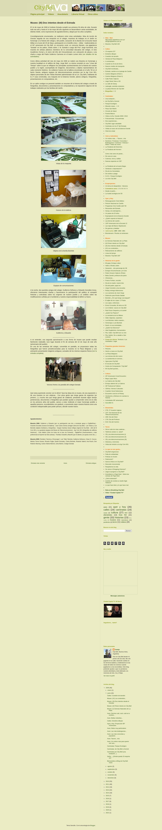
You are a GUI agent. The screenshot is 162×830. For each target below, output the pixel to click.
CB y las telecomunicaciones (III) (116, 439)
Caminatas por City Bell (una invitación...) (116, 752)
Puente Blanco (110, 113)
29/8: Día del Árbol (111, 417)
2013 (107, 790)
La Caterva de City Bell (112, 381)
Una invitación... (110, 99)
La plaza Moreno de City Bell (114, 89)
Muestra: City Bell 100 (112, 44)
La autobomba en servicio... (114, 358)
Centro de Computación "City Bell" (116, 366)
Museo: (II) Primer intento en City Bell (119, 706)
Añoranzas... (109, 278)
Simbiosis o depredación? (113, 168)
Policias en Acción (111, 457)
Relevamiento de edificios (113, 251)
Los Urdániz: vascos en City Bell (115, 308)
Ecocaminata (119, 118)
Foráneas (115, 141)
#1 (112, 403)
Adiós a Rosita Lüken (112, 265)
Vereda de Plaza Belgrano (113, 59)
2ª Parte (123, 300)
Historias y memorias (112, 442)
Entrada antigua (91, 463)
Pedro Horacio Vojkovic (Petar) (115, 273)
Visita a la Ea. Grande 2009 (114, 116)
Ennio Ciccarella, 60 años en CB (115, 305)
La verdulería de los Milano (114, 315)
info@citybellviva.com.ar (113, 41)
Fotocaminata (109, 118)
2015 (107, 795)
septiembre (111, 769)
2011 (123, 231)
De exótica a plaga (111, 173)
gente (106, 517)
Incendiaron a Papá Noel (113, 474)
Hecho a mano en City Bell (114, 351)
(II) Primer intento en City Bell (114, 243)
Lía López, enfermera (112, 303)
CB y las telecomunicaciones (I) (115, 434)
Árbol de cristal (110, 131)
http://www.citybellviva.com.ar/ (115, 40)
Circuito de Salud (110, 111)
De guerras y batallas (112, 228)
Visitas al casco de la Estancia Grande (117, 128)
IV (124, 188)
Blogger (92, 825)
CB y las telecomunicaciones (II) (115, 437)
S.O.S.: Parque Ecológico (113, 176)
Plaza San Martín (111, 108)
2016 (107, 798)
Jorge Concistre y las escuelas (115, 288)
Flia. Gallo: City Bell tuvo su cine (115, 333)
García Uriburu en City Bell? (114, 462)
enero (110, 690)
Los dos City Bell (110, 178)
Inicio (65, 463)
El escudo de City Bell (112, 364)
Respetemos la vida (111, 467)
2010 (126, 116)
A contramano (109, 61)
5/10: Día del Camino (112, 422)
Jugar (115, 341)
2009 (115, 231)
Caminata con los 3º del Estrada (115, 126)
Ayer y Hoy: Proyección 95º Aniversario (116, 724)
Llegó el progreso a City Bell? (114, 472)
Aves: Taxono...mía (113, 738)
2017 (107, 801)
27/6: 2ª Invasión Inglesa (113, 410)
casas (105, 513)
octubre (110, 772)
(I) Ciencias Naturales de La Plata (116, 241)
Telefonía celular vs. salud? (114, 432)
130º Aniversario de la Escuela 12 (116, 223)
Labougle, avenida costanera (114, 86)
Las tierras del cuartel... (112, 221)
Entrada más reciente (38, 463)
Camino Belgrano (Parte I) (113, 74)
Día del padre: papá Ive (112, 285)
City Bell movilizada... (112, 69)
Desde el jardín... (110, 191)
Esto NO (123, 515)
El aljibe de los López (112, 300)
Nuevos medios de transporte (114, 66)
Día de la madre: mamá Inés (114, 283)
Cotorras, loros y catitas (113, 158)
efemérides (108, 515)
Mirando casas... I (111, 106)
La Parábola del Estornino (113, 147)
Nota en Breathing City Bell (114, 490)
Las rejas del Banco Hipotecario (115, 226)
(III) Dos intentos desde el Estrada (116, 246)
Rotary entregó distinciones (114, 290)
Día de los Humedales (112, 171)
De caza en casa (110, 156)
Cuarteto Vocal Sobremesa (114, 391)
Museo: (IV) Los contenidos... (116, 698)
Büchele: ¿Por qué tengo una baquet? (117, 298)
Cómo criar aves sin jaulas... (114, 154)
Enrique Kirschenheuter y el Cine (116, 271)
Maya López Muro (111, 378)
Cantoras (118, 143)
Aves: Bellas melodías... (115, 718)
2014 (107, 793)
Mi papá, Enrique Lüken (113, 263)
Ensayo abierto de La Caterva (115, 383)
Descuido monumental (112, 464)
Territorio (121, 339)
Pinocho (108, 349)
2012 (107, 787)
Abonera (125, 186)
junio (109, 693)
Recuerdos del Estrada (112, 208)
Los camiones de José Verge (114, 293)
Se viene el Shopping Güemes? (115, 469)
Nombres (108, 141)
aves (105, 507)
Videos (51, 14)
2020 (107, 810)
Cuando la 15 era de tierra (113, 64)
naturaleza (124, 520)
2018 (107, 804)
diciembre (111, 778)
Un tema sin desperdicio (113, 186)
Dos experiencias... (111, 121)
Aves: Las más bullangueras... (117, 731)
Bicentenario (109, 233)
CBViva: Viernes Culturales (114, 388)
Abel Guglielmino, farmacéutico (115, 330)
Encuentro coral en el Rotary (114, 393)
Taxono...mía (121, 138)
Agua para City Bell (111, 361)
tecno (114, 522)
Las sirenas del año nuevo (113, 356)
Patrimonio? (109, 459)
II (115, 91)
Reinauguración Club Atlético (114, 201)
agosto (110, 766)
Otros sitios (93, 14)
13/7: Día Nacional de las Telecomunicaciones (113, 413)
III (122, 188)
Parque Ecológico (111, 104)
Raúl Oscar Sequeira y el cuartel (115, 310)
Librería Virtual (78, 14)
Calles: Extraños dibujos (115, 721)
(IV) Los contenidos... (112, 248)
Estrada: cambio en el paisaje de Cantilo (118, 71)
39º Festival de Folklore (113, 386)
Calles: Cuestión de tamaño (116, 695)
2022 (107, 813)
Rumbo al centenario (121, 233)
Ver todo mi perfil (109, 676)
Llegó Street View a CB (112, 81)
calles (106, 509)
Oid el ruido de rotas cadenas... (115, 429)
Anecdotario (62, 14)
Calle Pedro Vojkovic (112, 79)
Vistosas (125, 143)
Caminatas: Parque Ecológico (116, 746)
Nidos (107, 144)
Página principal (37, 14)
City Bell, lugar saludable (113, 123)
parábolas (107, 522)
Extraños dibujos (110, 54)
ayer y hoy (119, 507)
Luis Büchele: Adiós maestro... (115, 320)
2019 (107, 807)
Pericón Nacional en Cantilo (114, 203)
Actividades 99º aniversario (114, 400)
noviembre (111, 775)
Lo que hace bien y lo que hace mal (116, 485)
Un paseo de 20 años (112, 213)
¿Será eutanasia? (111, 478)
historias (119, 517)
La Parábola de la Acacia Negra (115, 166)
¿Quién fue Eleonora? (112, 328)
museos (113, 520)
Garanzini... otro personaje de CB (116, 268)
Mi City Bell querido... (112, 369)
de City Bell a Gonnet (112, 101)
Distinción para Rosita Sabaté (115, 295)
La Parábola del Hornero (113, 149)
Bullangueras (109, 143)
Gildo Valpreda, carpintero (113, 318)
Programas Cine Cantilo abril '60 (115, 206)
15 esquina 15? (110, 51)
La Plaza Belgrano (111, 354)
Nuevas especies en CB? (113, 161)
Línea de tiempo (110, 253)
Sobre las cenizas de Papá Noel (117, 475)
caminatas (121, 509)
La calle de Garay (111, 84)
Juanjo (117, 649)
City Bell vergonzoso (112, 452)
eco (126, 513)
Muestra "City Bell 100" (112, 256)
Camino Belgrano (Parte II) (114, 76)
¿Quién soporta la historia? (114, 218)
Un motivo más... (110, 138)
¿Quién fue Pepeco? (112, 313)
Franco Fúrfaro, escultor (113, 280)
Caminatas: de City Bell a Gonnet (118, 749)
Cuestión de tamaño (111, 56)
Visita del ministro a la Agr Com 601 (116, 444)
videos (123, 522)
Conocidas (123, 141)
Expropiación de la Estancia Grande (117, 216)
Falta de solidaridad (111, 454)
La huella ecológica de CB (113, 193)
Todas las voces (115, 144)
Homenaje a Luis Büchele (113, 323)
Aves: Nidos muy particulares (116, 728)
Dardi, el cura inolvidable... (114, 325)
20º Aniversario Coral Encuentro (115, 376)
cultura (114, 512)
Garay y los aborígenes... (113, 211)
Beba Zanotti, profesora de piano (116, 275)
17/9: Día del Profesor (112, 419)
